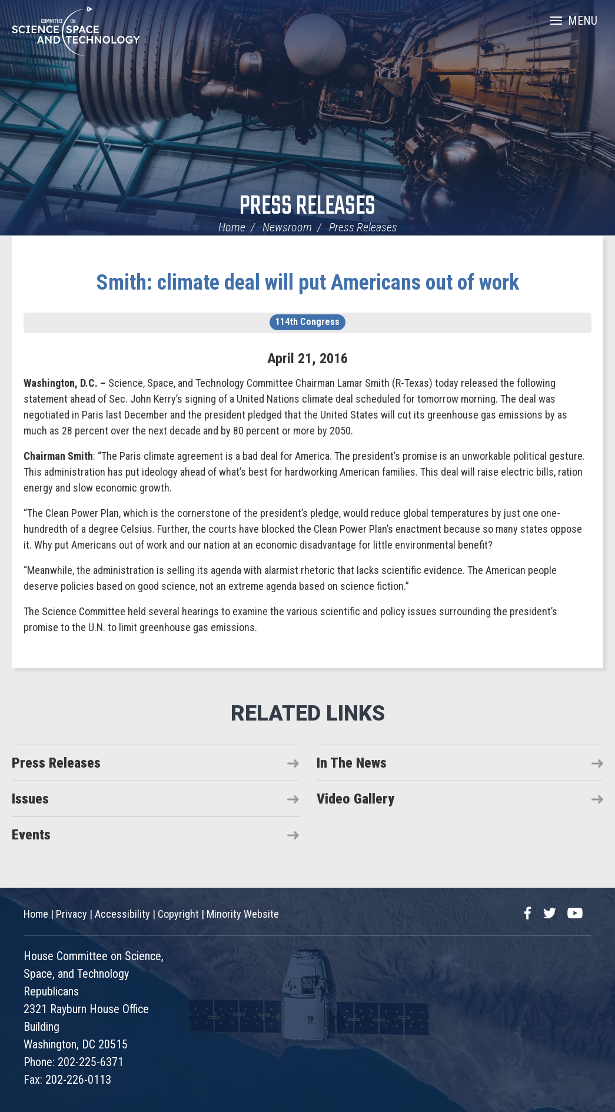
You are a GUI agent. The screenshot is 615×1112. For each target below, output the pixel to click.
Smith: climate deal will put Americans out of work (308, 282)
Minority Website (243, 914)
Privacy (71, 914)
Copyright (178, 914)
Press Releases (307, 207)
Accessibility (122, 914)
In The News (352, 763)
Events (31, 834)
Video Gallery (355, 799)
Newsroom (287, 227)
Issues (30, 799)
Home (231, 227)
